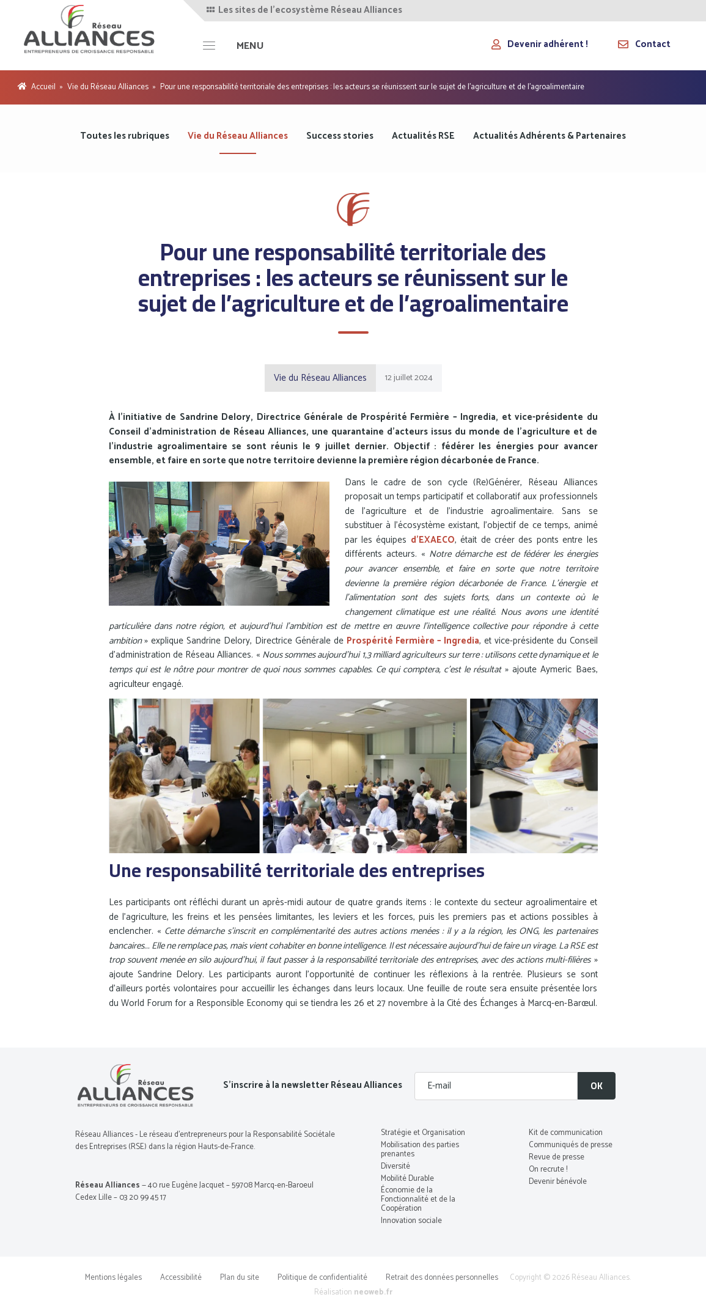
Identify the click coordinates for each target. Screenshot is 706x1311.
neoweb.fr (373, 1292)
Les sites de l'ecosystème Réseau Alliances (303, 10)
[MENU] (233, 46)
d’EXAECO (433, 540)
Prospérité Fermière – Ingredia (413, 640)
